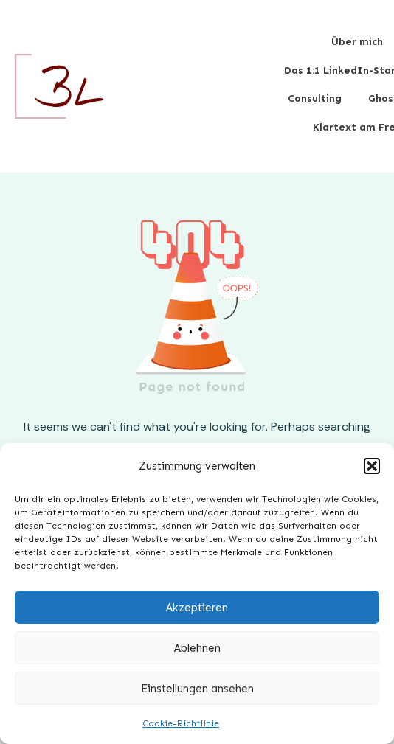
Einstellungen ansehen (197, 688)
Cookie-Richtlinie (180, 723)
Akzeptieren (197, 607)
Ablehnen (197, 648)
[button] (371, 466)
